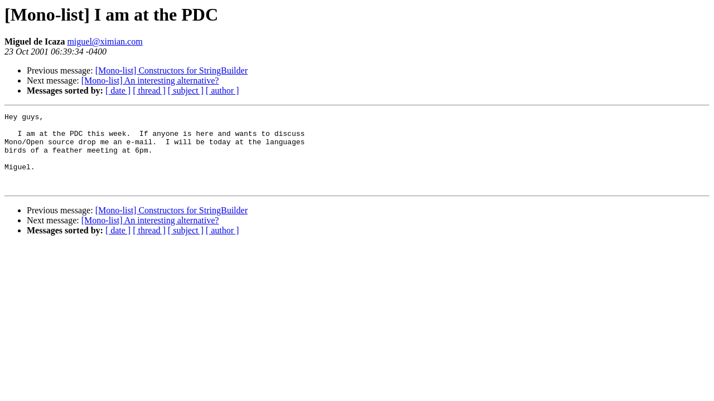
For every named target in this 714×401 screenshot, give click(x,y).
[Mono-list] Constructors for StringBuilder (171, 70)
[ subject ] (186, 90)
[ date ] (118, 90)
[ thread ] (149, 90)
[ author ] (222, 90)
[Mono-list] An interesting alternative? (150, 80)
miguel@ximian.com (104, 41)
